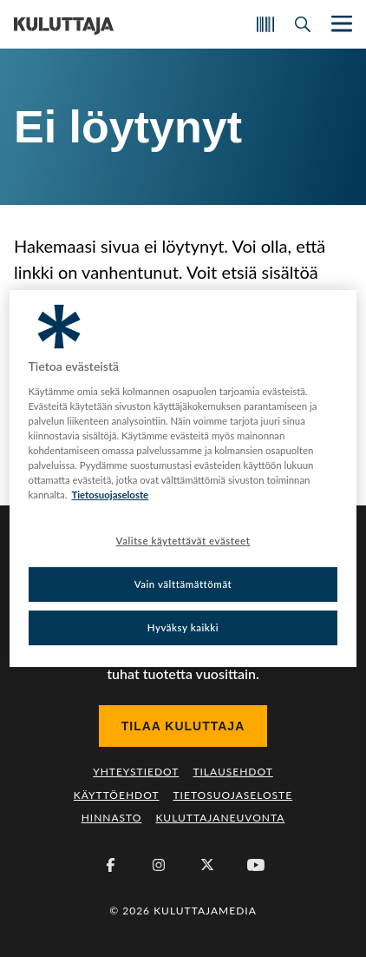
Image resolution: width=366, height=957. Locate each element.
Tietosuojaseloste (233, 795)
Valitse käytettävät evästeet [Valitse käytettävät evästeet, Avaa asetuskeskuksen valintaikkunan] (183, 540)
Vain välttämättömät (183, 584)
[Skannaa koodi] (265, 24)
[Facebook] (110, 865)
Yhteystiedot (136, 771)
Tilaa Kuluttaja (183, 726)
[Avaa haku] (302, 24)
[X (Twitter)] (207, 865)
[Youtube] (256, 865)
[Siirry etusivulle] (64, 24)
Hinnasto (112, 817)
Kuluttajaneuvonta (219, 817)
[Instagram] (159, 865)
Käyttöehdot (117, 795)
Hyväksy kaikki (183, 627)
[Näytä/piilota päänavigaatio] (340, 24)
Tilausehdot (232, 771)
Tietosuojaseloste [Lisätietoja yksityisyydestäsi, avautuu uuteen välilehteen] (109, 494)
